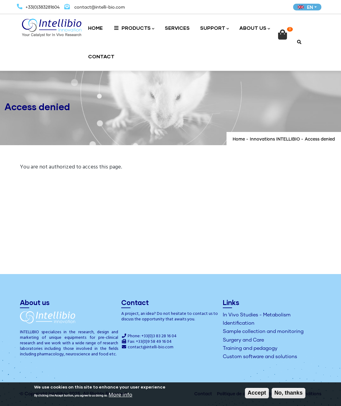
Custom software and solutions (260, 356)
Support (214, 28)
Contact (101, 56)
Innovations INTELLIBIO (275, 139)
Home (95, 28)
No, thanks (288, 393)
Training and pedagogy (250, 348)
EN (305, 7)
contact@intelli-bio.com (150, 347)
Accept (257, 393)
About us (254, 28)
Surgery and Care (243, 340)
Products (133, 28)
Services (177, 28)
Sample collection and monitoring (263, 331)
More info (120, 395)
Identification (238, 323)
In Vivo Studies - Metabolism (257, 314)
